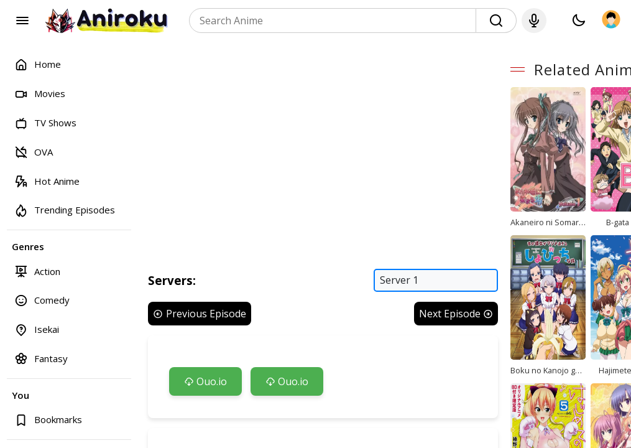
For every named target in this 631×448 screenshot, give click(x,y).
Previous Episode (199, 317)
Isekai (36, 329)
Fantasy (41, 358)
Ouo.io (205, 385)
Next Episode (462, 317)
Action (37, 271)
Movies (39, 93)
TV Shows (45, 123)
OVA (33, 151)
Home (37, 64)
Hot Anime (47, 180)
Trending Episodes (64, 210)
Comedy (42, 300)
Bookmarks (48, 419)
